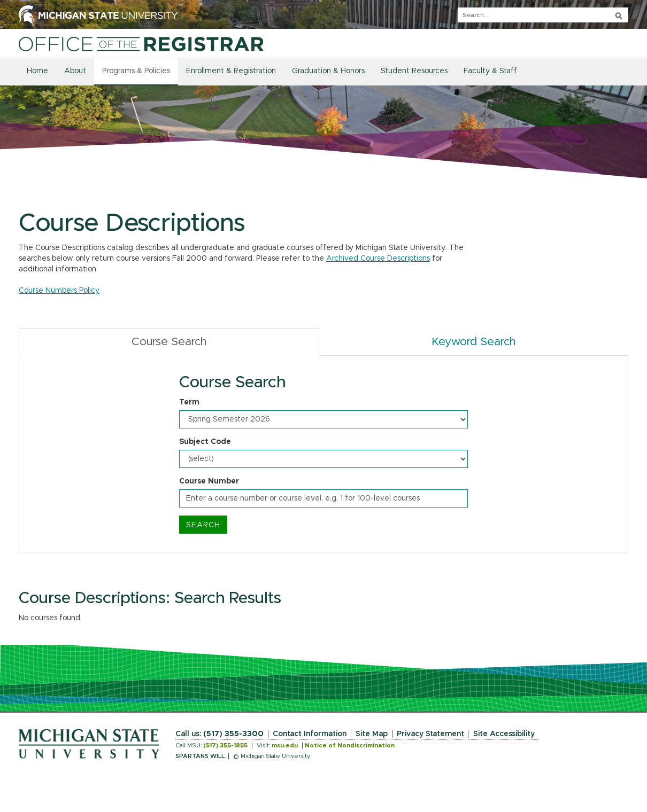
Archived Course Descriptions (378, 258)
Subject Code (205, 442)
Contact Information (309, 734)
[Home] (141, 44)
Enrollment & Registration (231, 71)
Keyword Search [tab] (473, 341)
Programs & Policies (136, 71)
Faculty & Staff (490, 71)
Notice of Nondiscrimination (350, 745)
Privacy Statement (430, 734)
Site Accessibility (504, 734)
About (75, 71)
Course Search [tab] (169, 341)
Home (37, 71)
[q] (543, 15)
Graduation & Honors (328, 71)
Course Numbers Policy (59, 290)
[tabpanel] (323, 454)
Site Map (372, 734)
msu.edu (285, 745)
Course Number (209, 481)
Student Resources (414, 71)
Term (189, 402)
